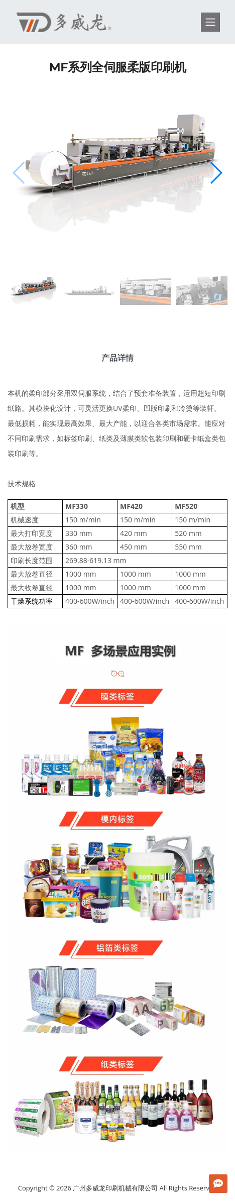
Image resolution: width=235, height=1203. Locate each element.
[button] (215, 173)
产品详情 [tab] (117, 357)
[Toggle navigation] (210, 22)
